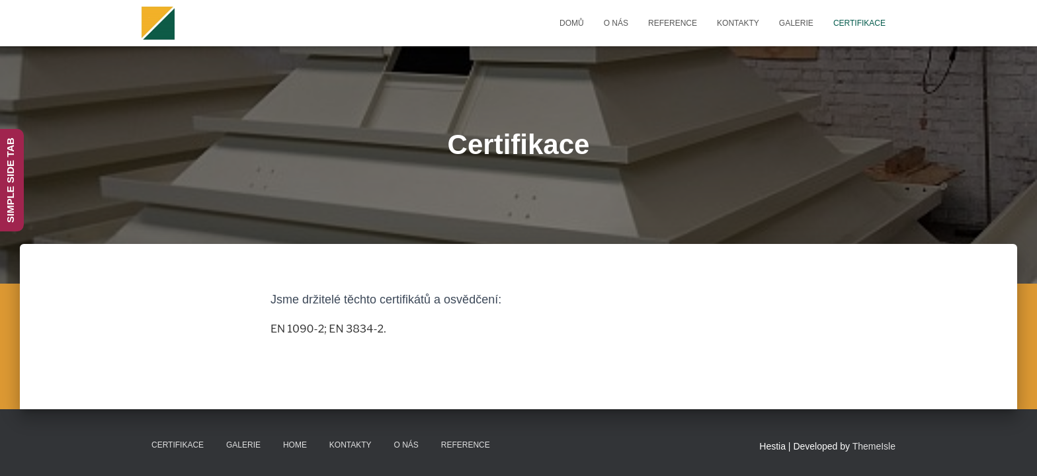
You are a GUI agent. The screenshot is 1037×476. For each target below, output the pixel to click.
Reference (672, 23)
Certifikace (859, 23)
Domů (572, 23)
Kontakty (738, 23)
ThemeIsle (873, 446)
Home (295, 445)
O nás (616, 23)
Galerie (796, 23)
